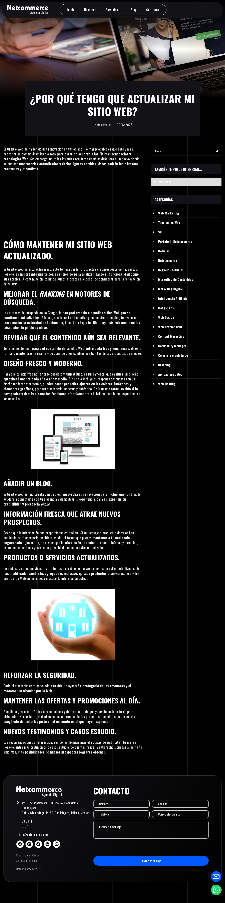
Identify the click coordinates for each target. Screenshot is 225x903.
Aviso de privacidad (27, 860)
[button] (113, 9)
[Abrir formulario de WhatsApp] (216, 890)
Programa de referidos (28, 855)
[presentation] (120, 847)
